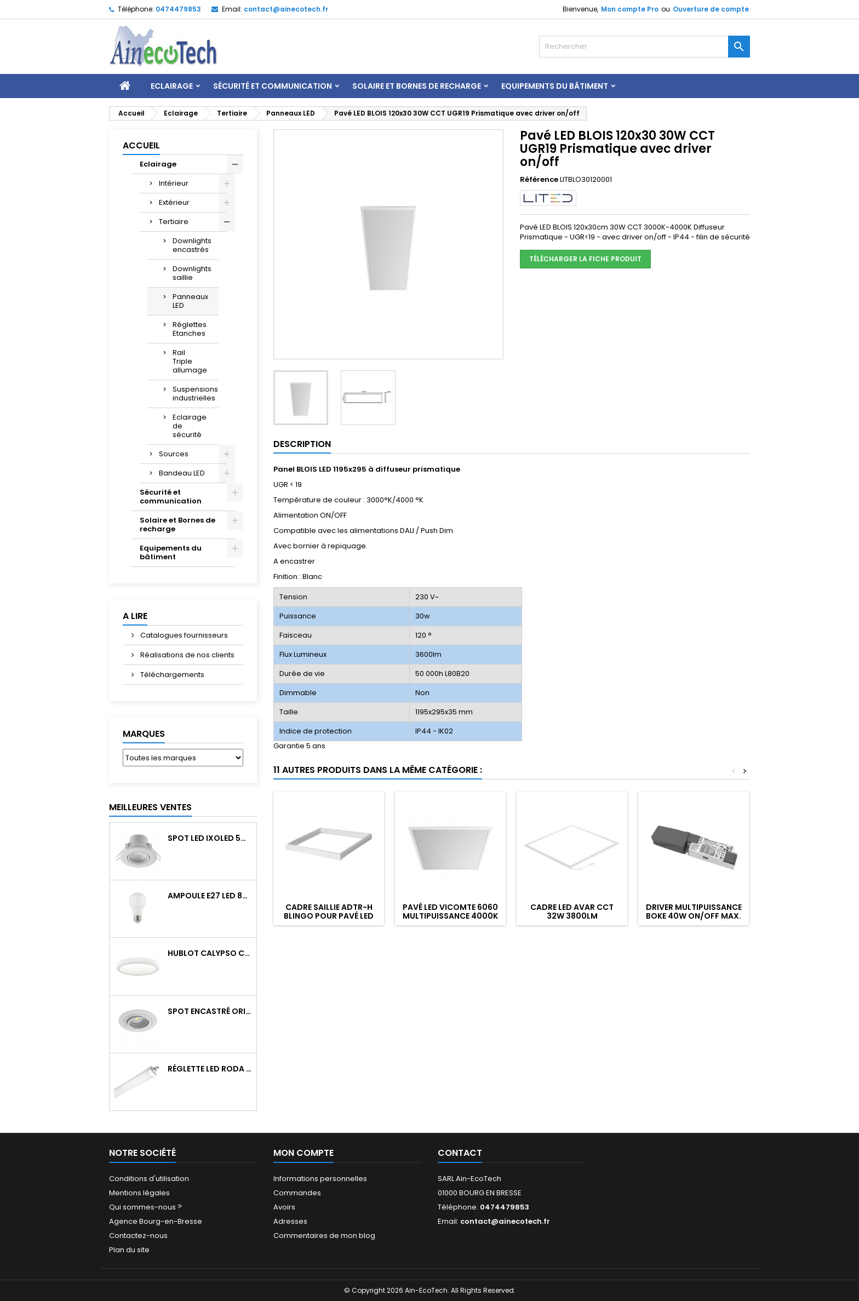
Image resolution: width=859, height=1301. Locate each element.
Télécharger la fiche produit (585, 258)
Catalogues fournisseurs (183, 635)
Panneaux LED (190, 301)
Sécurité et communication (272, 86)
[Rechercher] (644, 47)
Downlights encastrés (192, 245)
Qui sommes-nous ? (145, 1207)
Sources (173, 454)
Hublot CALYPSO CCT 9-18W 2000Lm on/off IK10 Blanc (210, 953)
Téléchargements (171, 674)
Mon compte (303, 1153)
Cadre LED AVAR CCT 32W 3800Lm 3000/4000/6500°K (572, 916)
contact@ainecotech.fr (286, 9)
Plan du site (129, 1250)
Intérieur (173, 183)
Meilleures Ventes (150, 807)
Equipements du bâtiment (554, 86)
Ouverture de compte (711, 9)
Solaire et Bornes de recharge (416, 86)
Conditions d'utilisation (149, 1178)
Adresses (290, 1221)
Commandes (297, 1193)
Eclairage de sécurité (190, 426)
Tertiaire (173, 221)
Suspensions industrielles (195, 393)
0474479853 (178, 9)
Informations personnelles (320, 1178)
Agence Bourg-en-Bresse (155, 1221)
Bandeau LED (182, 473)
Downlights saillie (192, 273)
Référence (539, 180)
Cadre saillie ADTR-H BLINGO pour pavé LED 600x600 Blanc (329, 916)
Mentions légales (139, 1193)
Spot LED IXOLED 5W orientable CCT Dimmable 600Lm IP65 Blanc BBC (210, 838)
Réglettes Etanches (190, 329)
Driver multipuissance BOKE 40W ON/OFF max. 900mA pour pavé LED (694, 916)
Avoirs (284, 1207)
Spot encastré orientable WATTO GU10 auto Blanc (210, 1011)
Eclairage (172, 86)
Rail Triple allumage (190, 361)
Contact (460, 1153)
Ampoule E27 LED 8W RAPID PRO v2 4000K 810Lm (210, 895)
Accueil (141, 145)
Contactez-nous (138, 1235)
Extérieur (174, 202)
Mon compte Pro (629, 9)
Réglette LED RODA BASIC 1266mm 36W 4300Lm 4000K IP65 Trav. (210, 1068)
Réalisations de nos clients (186, 655)
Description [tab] (302, 444)
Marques (144, 733)
